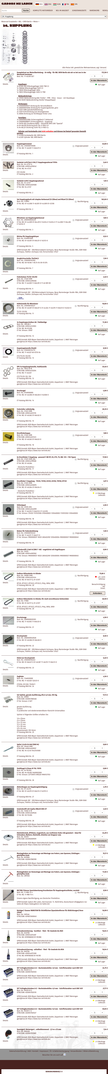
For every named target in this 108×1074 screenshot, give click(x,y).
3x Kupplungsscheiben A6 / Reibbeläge (32, 322)
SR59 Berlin (27, 22)
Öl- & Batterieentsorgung (59, 1051)
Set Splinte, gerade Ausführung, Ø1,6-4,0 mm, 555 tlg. (37, 695)
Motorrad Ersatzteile (9, 22)
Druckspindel (22, 636)
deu (39, 4)
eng (47, 4)
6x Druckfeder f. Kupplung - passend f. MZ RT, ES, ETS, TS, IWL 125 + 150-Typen (46, 457)
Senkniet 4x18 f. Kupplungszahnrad (30, 181)
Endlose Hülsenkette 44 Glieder (29, 574)
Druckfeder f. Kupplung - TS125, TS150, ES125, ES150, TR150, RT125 (42, 481)
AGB (29, 1051)
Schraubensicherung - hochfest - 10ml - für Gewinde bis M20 (40, 931)
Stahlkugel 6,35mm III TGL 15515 (29, 768)
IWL (20, 22)
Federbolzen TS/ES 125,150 (27, 277)
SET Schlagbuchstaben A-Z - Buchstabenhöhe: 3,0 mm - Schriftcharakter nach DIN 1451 (50, 968)
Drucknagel (21, 391)
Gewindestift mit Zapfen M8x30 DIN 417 (32, 809)
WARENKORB (94, 10)
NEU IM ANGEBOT (62, 10)
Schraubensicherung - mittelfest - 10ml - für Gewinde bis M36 (40, 949)
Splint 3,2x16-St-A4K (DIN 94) (28, 744)
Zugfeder (20, 676)
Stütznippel (21, 505)
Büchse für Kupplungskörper (28, 236)
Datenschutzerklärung (18, 1051)
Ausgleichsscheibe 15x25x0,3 (28, 258)
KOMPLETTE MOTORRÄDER (43, 10)
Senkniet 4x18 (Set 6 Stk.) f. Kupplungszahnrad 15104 (37, 162)
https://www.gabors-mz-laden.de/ (37, 904)
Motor (35, 22)
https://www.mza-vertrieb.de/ (39, 342)
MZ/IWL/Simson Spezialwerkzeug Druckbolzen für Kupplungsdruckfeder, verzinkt (48, 890)
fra (65, 4)
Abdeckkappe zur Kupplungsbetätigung (32, 787)
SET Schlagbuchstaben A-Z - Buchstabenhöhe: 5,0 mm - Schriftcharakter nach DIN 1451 (50, 1009)
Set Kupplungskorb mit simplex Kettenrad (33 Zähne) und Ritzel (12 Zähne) (45, 199)
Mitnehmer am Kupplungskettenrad (30, 218)
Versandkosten (76, 1051)
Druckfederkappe (23, 433)
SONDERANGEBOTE (79, 10)
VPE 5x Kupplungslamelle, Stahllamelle (32, 367)
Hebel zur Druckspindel (26, 658)
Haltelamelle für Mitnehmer (27, 304)
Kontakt (35, 1051)
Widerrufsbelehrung (91, 1051)
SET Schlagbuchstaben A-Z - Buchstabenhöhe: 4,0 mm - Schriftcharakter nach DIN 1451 (50, 988)
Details (5, 84)
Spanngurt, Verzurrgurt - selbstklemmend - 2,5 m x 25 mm (39, 1029)
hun (56, 4)
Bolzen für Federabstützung (27, 531)
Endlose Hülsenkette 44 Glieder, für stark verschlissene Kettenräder (43, 599)
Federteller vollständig (25, 409)
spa (74, 4)
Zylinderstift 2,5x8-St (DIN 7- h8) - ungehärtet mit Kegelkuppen (41, 550)
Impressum (44, 1051)
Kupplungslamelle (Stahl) (26, 348)
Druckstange (22, 617)
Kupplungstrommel (24, 144)
